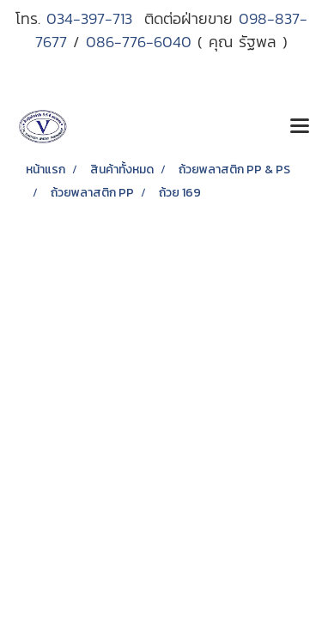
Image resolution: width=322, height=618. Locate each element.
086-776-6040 (138, 41)
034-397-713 (95, 18)
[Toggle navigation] (300, 127)
